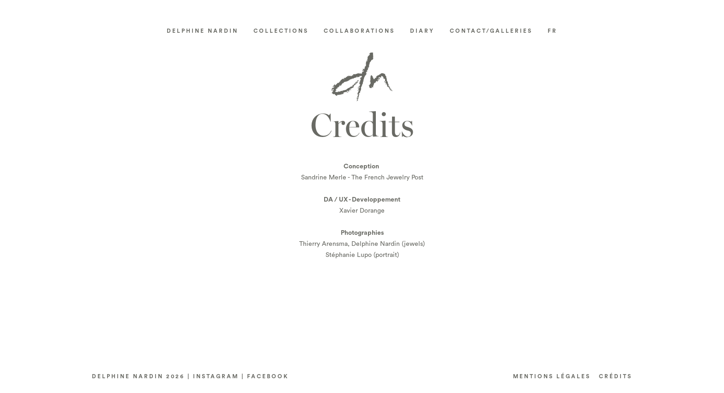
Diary (422, 31)
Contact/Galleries (491, 31)
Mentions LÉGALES (552, 376)
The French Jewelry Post (387, 177)
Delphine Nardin (202, 31)
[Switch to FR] (552, 31)
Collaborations (359, 31)
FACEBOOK (268, 376)
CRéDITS (615, 376)
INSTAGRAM (216, 376)
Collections (280, 31)
